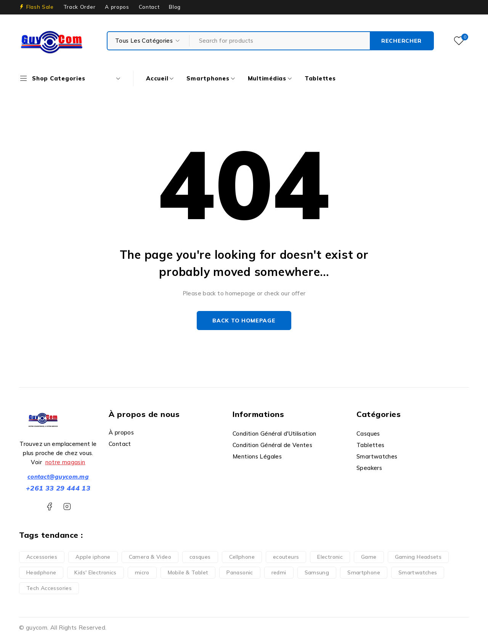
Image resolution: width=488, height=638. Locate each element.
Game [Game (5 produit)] (369, 556)
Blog (175, 7)
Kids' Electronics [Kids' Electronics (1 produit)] (95, 572)
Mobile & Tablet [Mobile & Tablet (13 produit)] (188, 572)
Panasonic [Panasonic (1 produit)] (239, 572)
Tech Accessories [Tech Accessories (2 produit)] (49, 588)
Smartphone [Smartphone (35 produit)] (363, 572)
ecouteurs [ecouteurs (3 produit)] (286, 556)
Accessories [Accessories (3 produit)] (41, 556)
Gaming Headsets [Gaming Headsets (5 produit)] (418, 556)
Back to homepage (243, 320)
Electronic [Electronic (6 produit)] (330, 556)
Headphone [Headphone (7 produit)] (41, 572)
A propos (117, 7)
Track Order (79, 7)
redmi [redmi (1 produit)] (278, 572)
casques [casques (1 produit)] (200, 556)
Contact (149, 7)
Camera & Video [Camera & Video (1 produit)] (150, 556)
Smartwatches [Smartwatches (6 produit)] (417, 572)
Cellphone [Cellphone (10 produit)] (242, 556)
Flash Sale (40, 7)
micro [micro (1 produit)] (142, 572)
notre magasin (65, 462)
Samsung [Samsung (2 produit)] (317, 572)
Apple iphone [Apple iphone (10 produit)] (93, 556)
